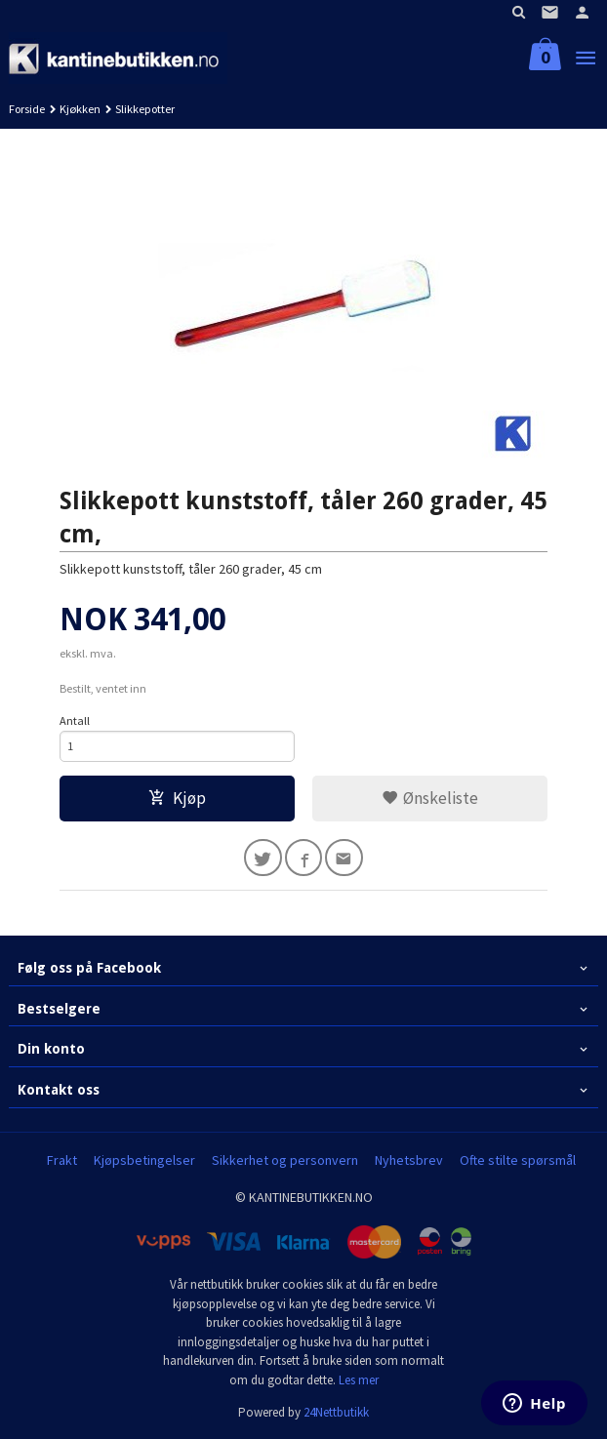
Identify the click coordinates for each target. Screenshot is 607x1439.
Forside (27, 108)
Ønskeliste (430, 798)
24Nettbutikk (336, 1412)
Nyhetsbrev (409, 1160)
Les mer (359, 1380)
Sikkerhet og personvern (285, 1160)
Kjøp (177, 798)
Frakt (62, 1160)
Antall (75, 720)
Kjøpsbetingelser (144, 1160)
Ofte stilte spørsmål (518, 1160)
